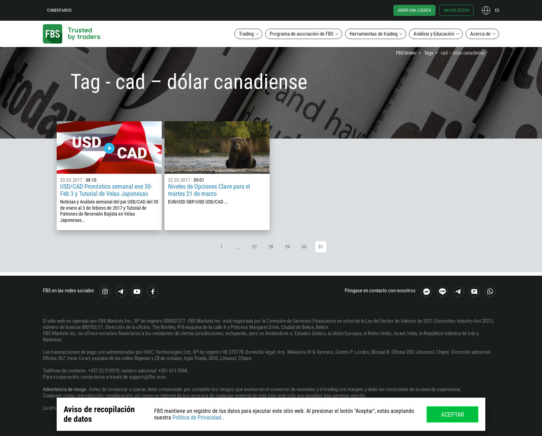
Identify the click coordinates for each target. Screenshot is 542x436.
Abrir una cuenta (414, 10)
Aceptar (452, 414)
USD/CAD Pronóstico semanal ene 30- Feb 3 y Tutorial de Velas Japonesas (106, 190)
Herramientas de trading (373, 34)
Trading (246, 34)
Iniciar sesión (456, 10)
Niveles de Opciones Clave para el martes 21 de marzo (209, 190)
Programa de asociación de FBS (302, 34)
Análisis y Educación (433, 34)
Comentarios (59, 10)
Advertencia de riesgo (64, 389)
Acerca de (480, 34)
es (497, 10)
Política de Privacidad (196, 417)
